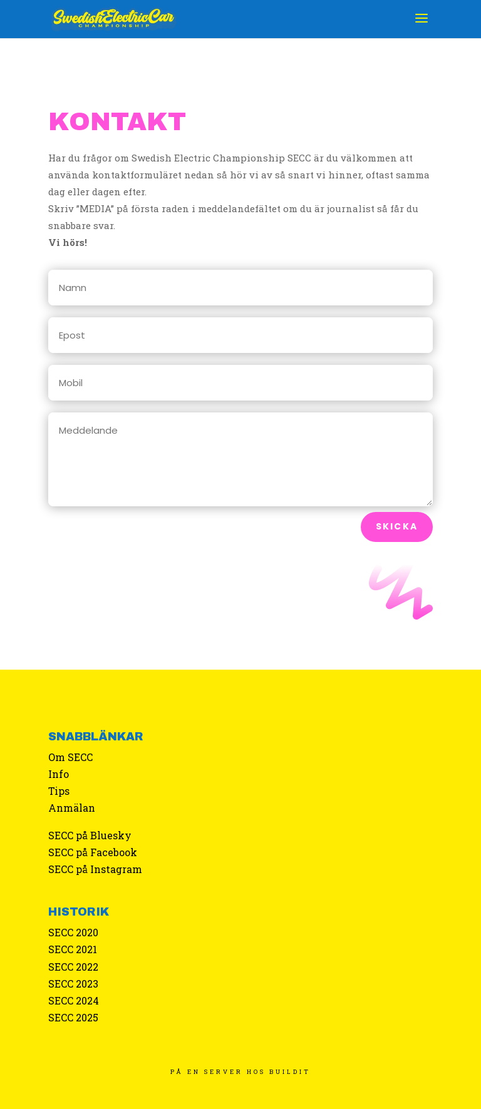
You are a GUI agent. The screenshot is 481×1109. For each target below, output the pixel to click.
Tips (59, 790)
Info (58, 773)
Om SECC (70, 757)
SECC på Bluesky (90, 835)
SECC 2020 (73, 932)
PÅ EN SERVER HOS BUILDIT (240, 1072)
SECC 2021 (72, 949)
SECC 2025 (73, 1017)
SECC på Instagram (95, 869)
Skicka (397, 526)
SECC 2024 (73, 1000)
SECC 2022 (73, 966)
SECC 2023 (73, 983)
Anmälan (71, 807)
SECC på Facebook (92, 852)
